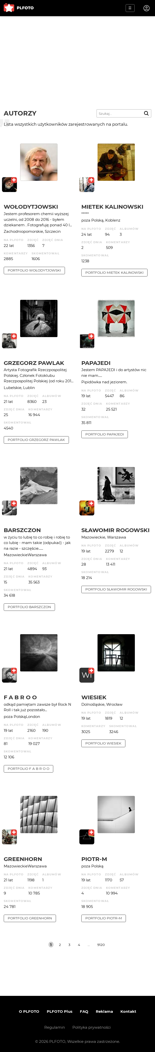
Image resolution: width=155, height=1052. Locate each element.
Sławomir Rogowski (115, 530)
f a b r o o (20, 697)
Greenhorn (23, 859)
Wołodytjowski (31, 206)
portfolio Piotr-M (103, 918)
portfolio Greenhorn (30, 918)
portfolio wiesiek (103, 743)
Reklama (104, 1011)
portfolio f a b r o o (28, 769)
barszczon (22, 530)
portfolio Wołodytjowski (34, 270)
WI (87, 675)
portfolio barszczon (29, 607)
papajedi (95, 362)
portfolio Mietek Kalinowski (114, 272)
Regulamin (54, 1027)
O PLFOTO (29, 1011)
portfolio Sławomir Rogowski (116, 589)
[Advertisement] (77, 53)
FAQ (84, 1011)
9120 (101, 945)
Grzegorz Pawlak (34, 362)
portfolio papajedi (104, 434)
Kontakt (128, 1011)
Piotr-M (94, 859)
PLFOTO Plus (59, 1011)
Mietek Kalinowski (112, 206)
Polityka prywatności (91, 1027)
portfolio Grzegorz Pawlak (36, 440)
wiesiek (93, 697)
